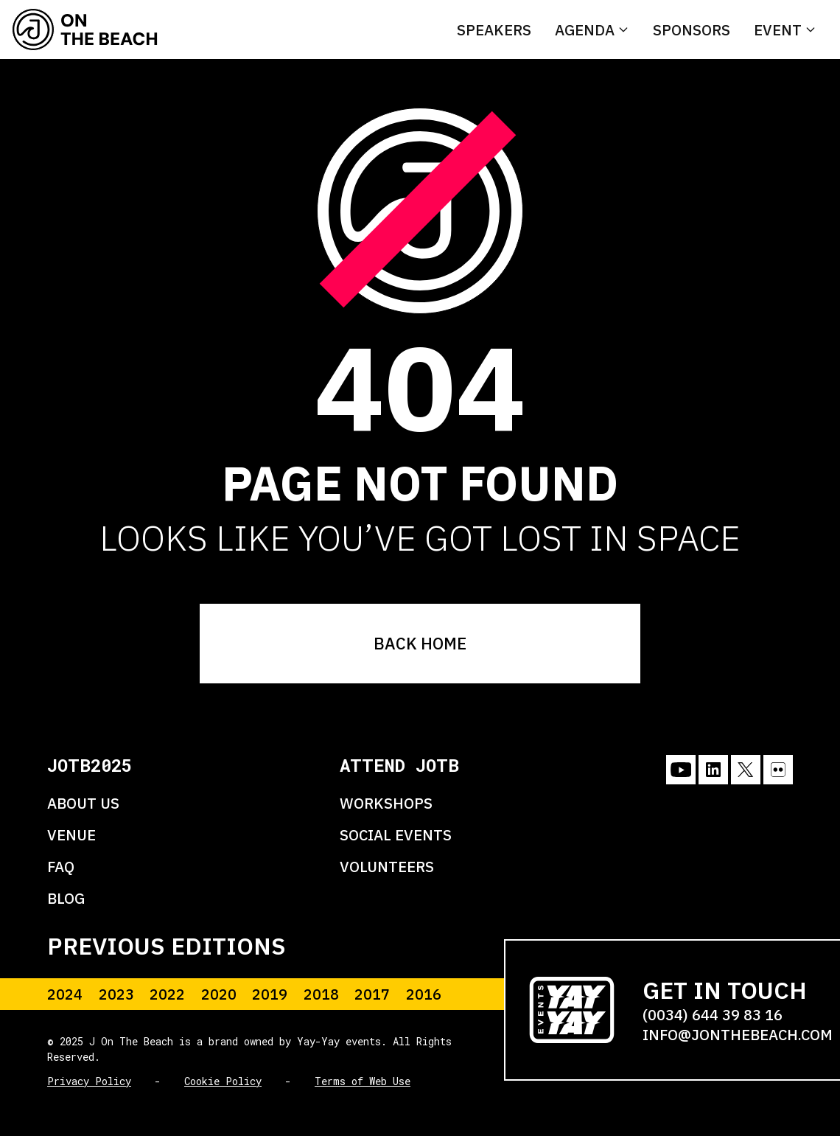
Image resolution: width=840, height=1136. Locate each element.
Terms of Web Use (362, 1081)
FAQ (60, 867)
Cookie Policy (223, 1081)
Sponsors (691, 30)
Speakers (494, 30)
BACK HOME (420, 643)
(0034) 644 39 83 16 (713, 1015)
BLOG (66, 898)
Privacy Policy (89, 1081)
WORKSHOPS (386, 803)
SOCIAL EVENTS (396, 835)
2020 (219, 994)
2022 (167, 994)
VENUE (71, 835)
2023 (116, 994)
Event (778, 30)
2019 (269, 994)
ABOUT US (83, 803)
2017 (372, 994)
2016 (423, 994)
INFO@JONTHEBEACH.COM (738, 1035)
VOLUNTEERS (387, 867)
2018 (321, 994)
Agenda (585, 30)
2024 (65, 994)
